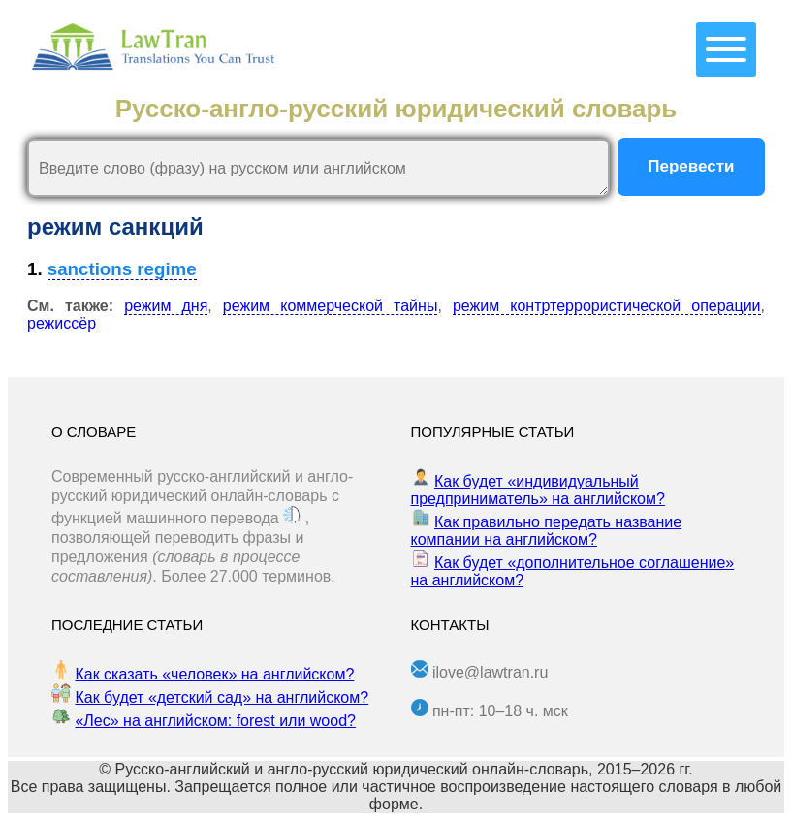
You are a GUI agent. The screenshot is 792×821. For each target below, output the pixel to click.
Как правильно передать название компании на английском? (546, 531)
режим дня (165, 306)
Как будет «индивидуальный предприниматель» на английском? (538, 490)
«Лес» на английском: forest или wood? (215, 720)
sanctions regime (122, 269)
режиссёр (61, 323)
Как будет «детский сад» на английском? (221, 697)
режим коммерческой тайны (330, 306)
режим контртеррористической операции (607, 306)
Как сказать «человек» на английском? (214, 674)
